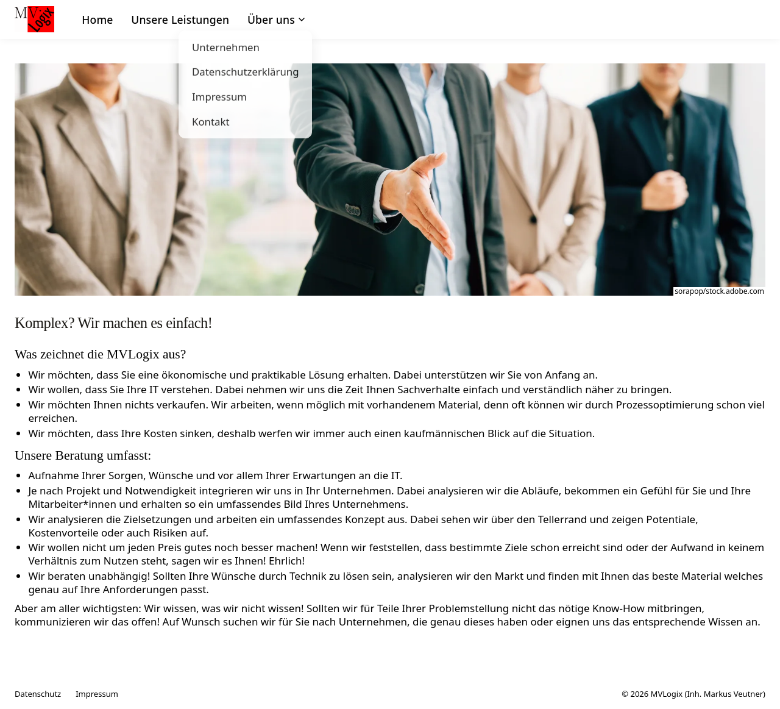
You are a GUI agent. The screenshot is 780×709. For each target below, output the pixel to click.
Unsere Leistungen (180, 19)
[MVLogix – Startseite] (34, 19)
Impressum (97, 693)
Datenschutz (38, 693)
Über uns (276, 19)
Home (97, 19)
